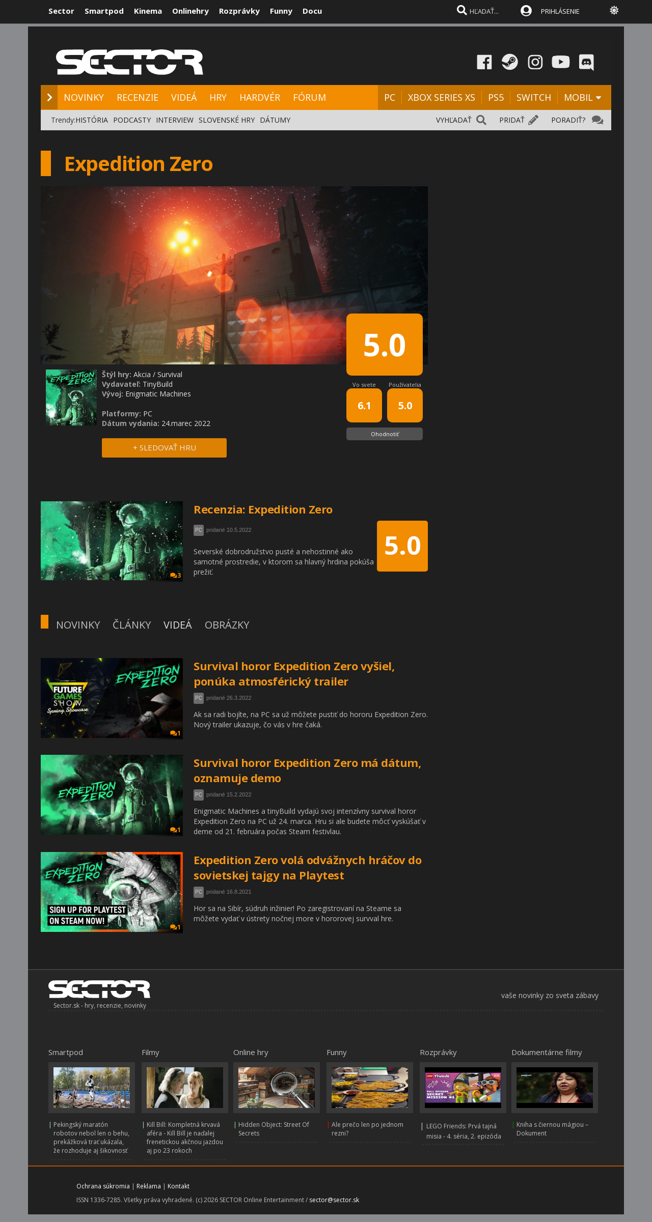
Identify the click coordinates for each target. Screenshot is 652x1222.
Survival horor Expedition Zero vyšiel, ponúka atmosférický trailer (294, 673)
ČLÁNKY (132, 625)
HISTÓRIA (91, 120)
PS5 (496, 97)
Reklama (149, 1186)
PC (389, 97)
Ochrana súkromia (103, 1186)
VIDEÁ (184, 97)
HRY (218, 97)
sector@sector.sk (334, 1200)
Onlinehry (190, 11)
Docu (312, 11)
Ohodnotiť (385, 434)
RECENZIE (137, 97)
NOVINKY (84, 97)
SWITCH (534, 97)
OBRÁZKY (227, 625)
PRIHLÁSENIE (560, 11)
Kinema (148, 11)
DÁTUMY (275, 120)
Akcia (142, 374)
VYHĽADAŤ (454, 120)
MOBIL (578, 97)
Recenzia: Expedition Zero (263, 509)
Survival (169, 374)
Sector (61, 11)
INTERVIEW (175, 120)
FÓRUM (309, 97)
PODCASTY (132, 120)
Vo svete (364, 384)
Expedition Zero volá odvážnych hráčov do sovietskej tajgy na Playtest (307, 867)
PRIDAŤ (512, 120)
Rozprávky (239, 11)
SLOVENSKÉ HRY (227, 120)
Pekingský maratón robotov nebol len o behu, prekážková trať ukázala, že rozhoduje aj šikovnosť (91, 1137)
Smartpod (104, 11)
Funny (281, 11)
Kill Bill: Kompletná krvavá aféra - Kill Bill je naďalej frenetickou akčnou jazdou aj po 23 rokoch (185, 1137)
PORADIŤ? (568, 120)
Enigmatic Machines (158, 394)
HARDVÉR (259, 97)
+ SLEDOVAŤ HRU (164, 447)
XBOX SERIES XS (441, 97)
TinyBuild (158, 384)
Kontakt (178, 1186)
